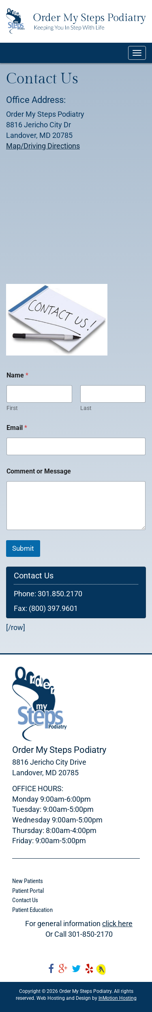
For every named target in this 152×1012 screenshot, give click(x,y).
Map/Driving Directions (43, 146)
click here (117, 923)
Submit (23, 548)
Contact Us (25, 900)
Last (86, 408)
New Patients (27, 881)
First (12, 408)
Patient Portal (28, 890)
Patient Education (32, 910)
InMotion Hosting (117, 998)
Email (16, 428)
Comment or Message (38, 471)
